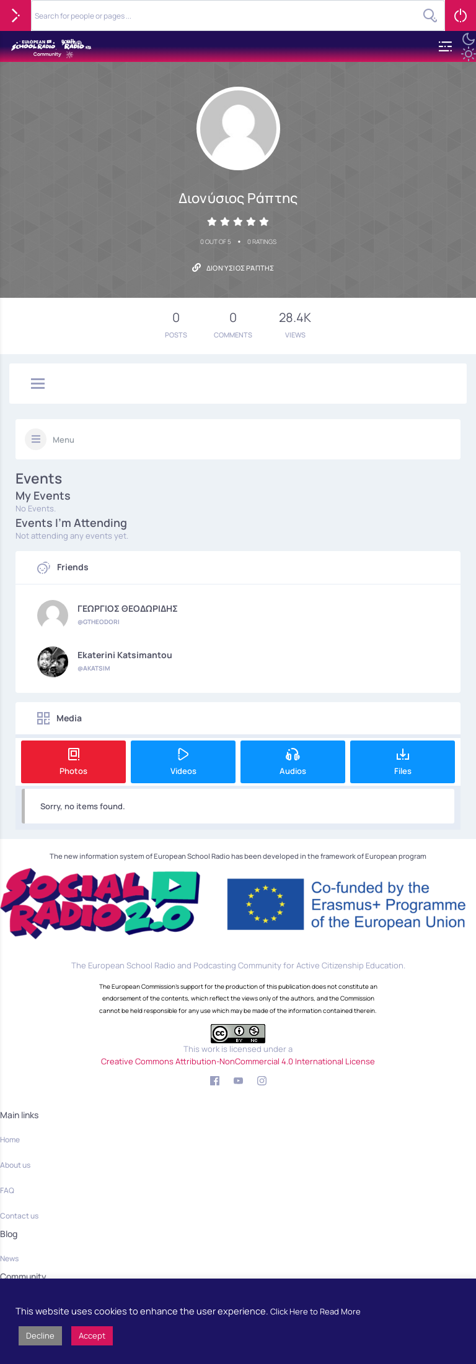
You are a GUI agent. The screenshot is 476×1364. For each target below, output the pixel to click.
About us (15, 1165)
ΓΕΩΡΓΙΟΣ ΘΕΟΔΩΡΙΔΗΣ (127, 609)
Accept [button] (92, 1335)
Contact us (19, 1215)
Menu (63, 440)
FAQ (7, 1190)
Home (10, 1139)
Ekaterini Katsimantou (124, 655)
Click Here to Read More (315, 1311)
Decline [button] (40, 1335)
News (9, 1258)
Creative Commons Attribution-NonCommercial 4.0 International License (238, 1061)
